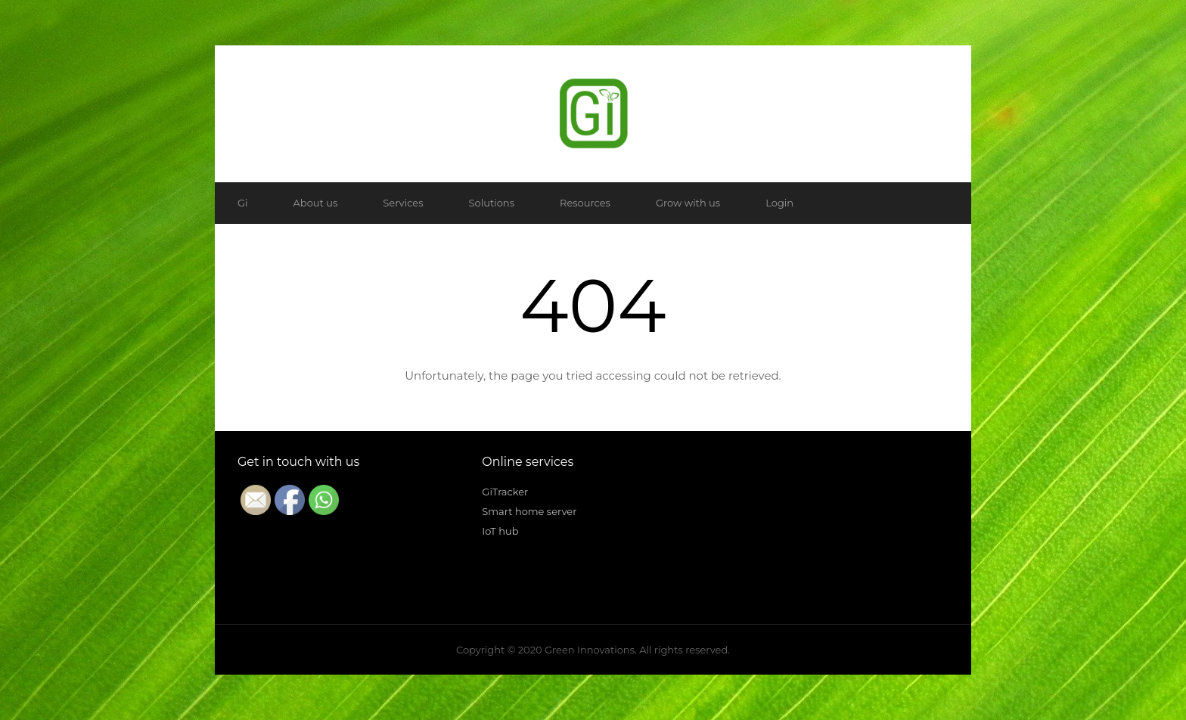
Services (403, 203)
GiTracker (505, 492)
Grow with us (688, 203)
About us (315, 203)
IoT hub (500, 531)
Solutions (491, 203)
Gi (243, 203)
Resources (585, 203)
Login (779, 203)
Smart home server (529, 511)
